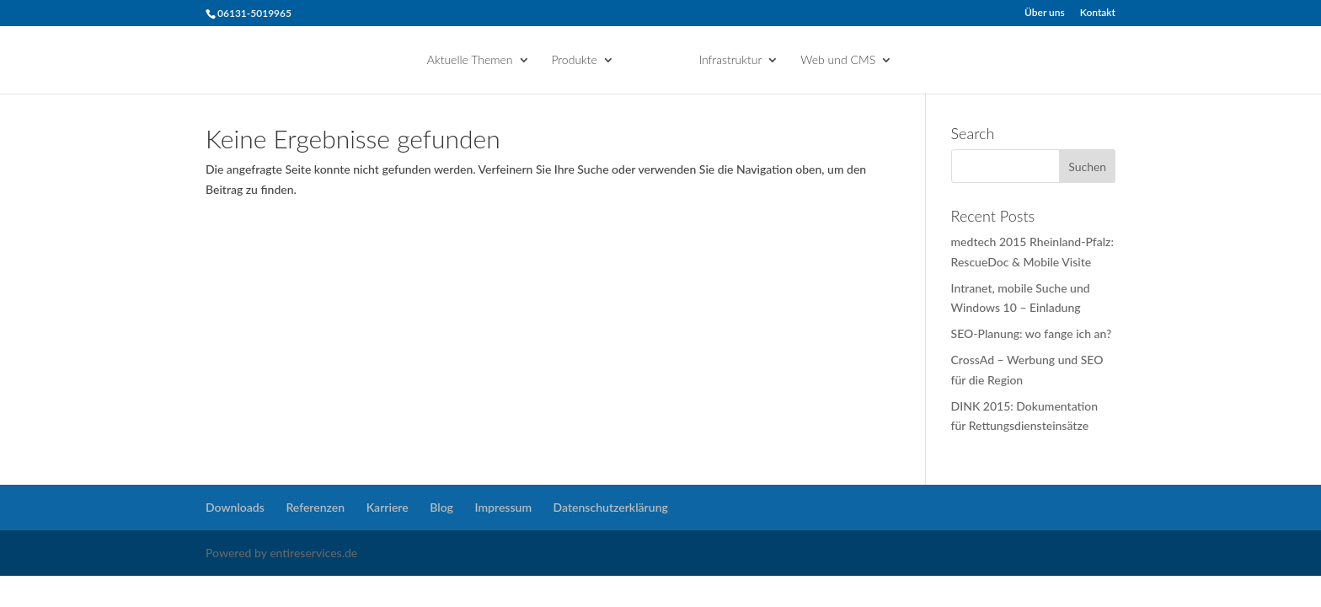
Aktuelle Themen (470, 60)
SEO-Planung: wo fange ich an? (1031, 333)
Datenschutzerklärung (611, 507)
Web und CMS (837, 60)
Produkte (573, 60)
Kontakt (1097, 13)
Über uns (1044, 13)
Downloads (235, 507)
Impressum (503, 507)
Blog (441, 507)
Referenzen (315, 507)
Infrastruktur (730, 60)
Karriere (387, 507)
